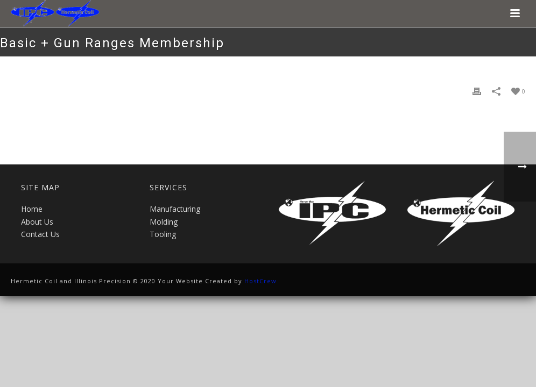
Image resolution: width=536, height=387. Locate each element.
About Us (37, 222)
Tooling (163, 234)
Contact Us (40, 234)
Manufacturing (175, 209)
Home (32, 209)
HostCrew (260, 281)
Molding (164, 222)
